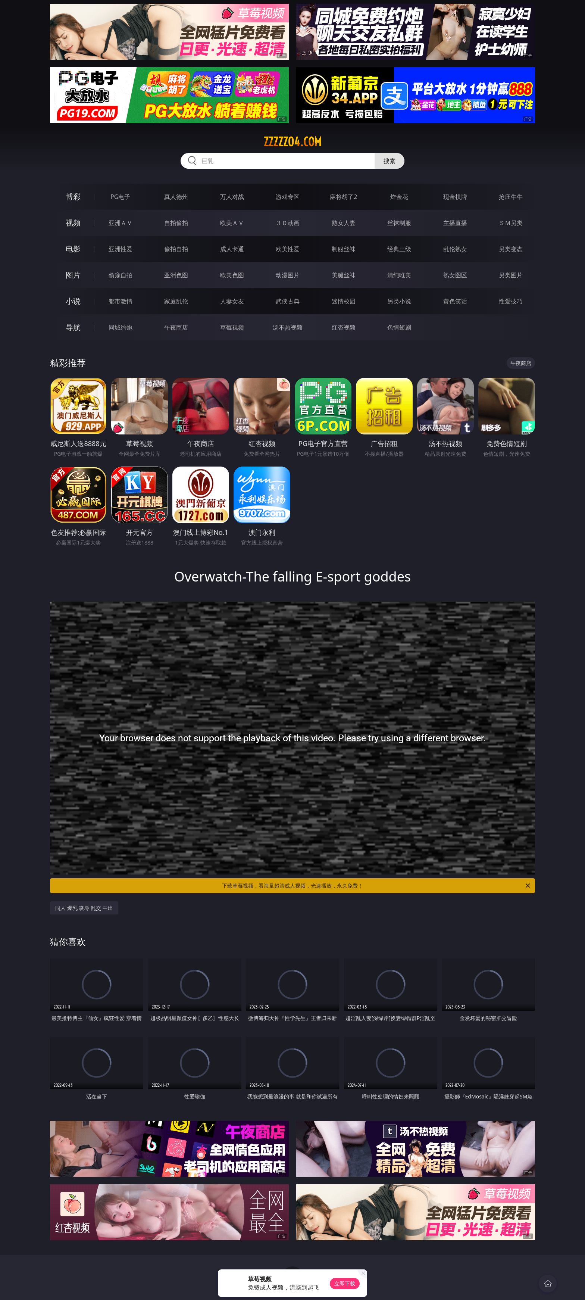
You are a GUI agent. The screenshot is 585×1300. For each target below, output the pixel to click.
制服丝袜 (344, 249)
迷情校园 (344, 301)
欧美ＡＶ (232, 223)
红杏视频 (344, 327)
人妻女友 (232, 301)
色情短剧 (399, 327)
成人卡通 (232, 249)
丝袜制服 (399, 223)
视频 (73, 223)
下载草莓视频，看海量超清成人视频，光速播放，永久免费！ (376, 885)
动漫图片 (288, 275)
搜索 (389, 161)
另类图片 (511, 275)
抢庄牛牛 (511, 197)
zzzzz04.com (292, 141)
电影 (73, 249)
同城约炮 (120, 327)
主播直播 (455, 223)
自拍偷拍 (176, 223)
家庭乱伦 (176, 301)
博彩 (73, 196)
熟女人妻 (344, 223)
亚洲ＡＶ (120, 223)
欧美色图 (232, 275)
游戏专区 (288, 197)
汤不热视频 (288, 327)
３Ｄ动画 (288, 223)
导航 (73, 327)
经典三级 (399, 249)
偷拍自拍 (176, 249)
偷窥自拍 (120, 275)
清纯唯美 (399, 275)
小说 (73, 301)
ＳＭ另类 (511, 223)
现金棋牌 (455, 197)
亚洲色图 (176, 275)
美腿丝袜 (344, 275)
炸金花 (399, 197)
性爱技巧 (511, 301)
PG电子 (120, 197)
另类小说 (399, 301)
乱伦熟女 (455, 249)
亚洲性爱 (120, 249)
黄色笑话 (455, 301)
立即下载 (344, 1283)
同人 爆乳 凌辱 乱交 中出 (84, 907)
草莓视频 (232, 327)
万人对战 (232, 197)
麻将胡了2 (343, 197)
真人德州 (176, 197)
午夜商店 (176, 327)
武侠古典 (288, 301)
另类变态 (511, 249)
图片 (73, 275)
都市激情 (120, 301)
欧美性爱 (288, 249)
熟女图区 (455, 275)
